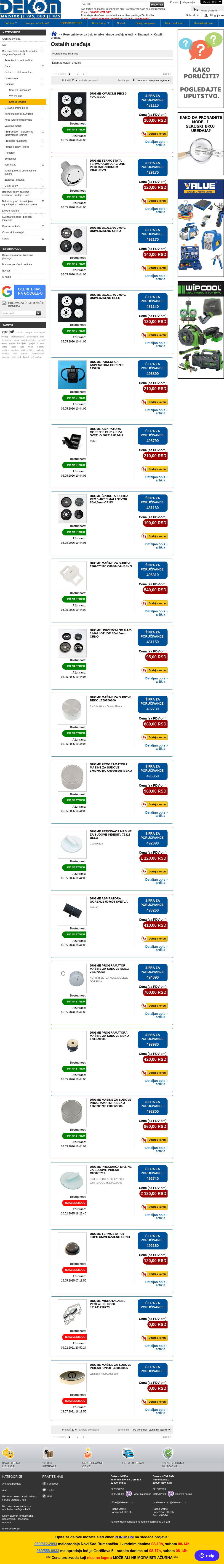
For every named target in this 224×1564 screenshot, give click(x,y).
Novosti (121, 23)
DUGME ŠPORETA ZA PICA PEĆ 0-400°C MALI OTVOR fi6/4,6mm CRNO (109, 499)
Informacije (12, 248)
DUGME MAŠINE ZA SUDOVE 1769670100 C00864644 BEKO (111, 564)
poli (19, 357)
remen (24, 353)
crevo (19, 332)
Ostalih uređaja (17, 101)
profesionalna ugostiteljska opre (27, 336)
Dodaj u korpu (155, 134)
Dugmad (9, 84)
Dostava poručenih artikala (17, 264)
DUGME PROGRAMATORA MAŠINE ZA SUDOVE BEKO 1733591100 (109, 1036)
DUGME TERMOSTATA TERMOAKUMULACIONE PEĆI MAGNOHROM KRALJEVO (107, 165)
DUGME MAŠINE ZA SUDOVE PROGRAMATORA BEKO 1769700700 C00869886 (110, 1103)
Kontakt (174, 2)
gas (22, 346)
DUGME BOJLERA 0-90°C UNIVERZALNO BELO (108, 296)
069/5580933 (118, 1494)
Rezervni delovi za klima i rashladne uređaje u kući (16, 193)
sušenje (40, 350)
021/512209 (159, 1489)
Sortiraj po (123, 80)
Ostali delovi (11, 185)
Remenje (10, 152)
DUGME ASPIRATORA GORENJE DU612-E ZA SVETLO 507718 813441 (106, 432)
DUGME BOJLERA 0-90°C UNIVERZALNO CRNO (108, 229)
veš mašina (36, 357)
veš (15, 353)
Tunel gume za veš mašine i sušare (20, 172)
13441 (93, 441)
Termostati (10, 164)
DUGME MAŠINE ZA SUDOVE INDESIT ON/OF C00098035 (110, 1366)
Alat (4, 44)
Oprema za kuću (11, 226)
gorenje (6, 357)
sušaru (40, 346)
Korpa (209, 10)
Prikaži (66, 80)
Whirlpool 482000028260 (104, 1373)
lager (13, 346)
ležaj (4, 346)
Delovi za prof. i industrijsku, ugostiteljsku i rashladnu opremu (20, 203)
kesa (16, 340)
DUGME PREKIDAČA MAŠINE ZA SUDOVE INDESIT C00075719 (111, 1170)
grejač (8, 332)
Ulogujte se (217, 15)
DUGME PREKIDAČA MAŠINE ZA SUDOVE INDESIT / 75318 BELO (111, 834)
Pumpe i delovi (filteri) (17, 146)
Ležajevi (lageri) (13, 125)
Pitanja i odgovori (145, 23)
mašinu (5, 350)
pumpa (28, 332)
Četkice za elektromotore (18, 72)
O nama (6, 276)
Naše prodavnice (174, 23)
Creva (8, 66)
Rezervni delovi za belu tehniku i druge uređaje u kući (20, 53)
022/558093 (117, 1489)
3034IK (94, 907)
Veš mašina (15, 96)
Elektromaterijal (10, 210)
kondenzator (38, 353)
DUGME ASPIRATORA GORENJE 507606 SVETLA (109, 900)
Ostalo (5, 238)
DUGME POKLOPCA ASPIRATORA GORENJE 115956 (107, 365)
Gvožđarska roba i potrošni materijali (17, 218)
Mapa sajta (188, 2)
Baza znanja (98, 24)
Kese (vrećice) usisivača (18, 119)
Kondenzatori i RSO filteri (19, 113)
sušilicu (30, 350)
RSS (50, 1496)
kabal (26, 357)
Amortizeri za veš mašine (19, 60)
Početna (8, 24)
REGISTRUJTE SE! (71, 23)
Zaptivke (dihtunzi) (15, 179)
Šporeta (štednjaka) (20, 90)
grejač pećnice (28, 340)
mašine (15, 350)
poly (14, 357)
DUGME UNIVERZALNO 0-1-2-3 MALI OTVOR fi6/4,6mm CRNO (111, 633)
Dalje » (167, 73)
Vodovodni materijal (13, 232)
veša (30, 346)
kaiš (23, 350)
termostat (6, 340)
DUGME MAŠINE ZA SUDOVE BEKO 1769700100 (110, 698)
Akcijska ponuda (11, 38)
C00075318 (96, 843)
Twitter (51, 1490)
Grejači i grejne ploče (16, 107)
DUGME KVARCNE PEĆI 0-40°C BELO (108, 95)
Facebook (52, 1483)
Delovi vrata (11, 78)
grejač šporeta (36, 343)
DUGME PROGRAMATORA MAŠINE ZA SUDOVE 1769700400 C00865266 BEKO (111, 767)
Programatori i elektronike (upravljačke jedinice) (19, 133)
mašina (5, 353)
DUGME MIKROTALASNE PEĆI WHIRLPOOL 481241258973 (107, 1304)
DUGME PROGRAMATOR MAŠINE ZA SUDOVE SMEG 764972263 (109, 969)
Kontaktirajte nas (203, 23)
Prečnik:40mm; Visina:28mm (106, 706)
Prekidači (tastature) (16, 140)
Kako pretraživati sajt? (37, 23)
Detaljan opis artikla (155, 143)
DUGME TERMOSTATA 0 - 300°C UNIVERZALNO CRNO (110, 1235)
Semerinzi (10, 158)
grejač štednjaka (18, 343)
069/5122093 (160, 1494)
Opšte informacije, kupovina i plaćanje (18, 257)
